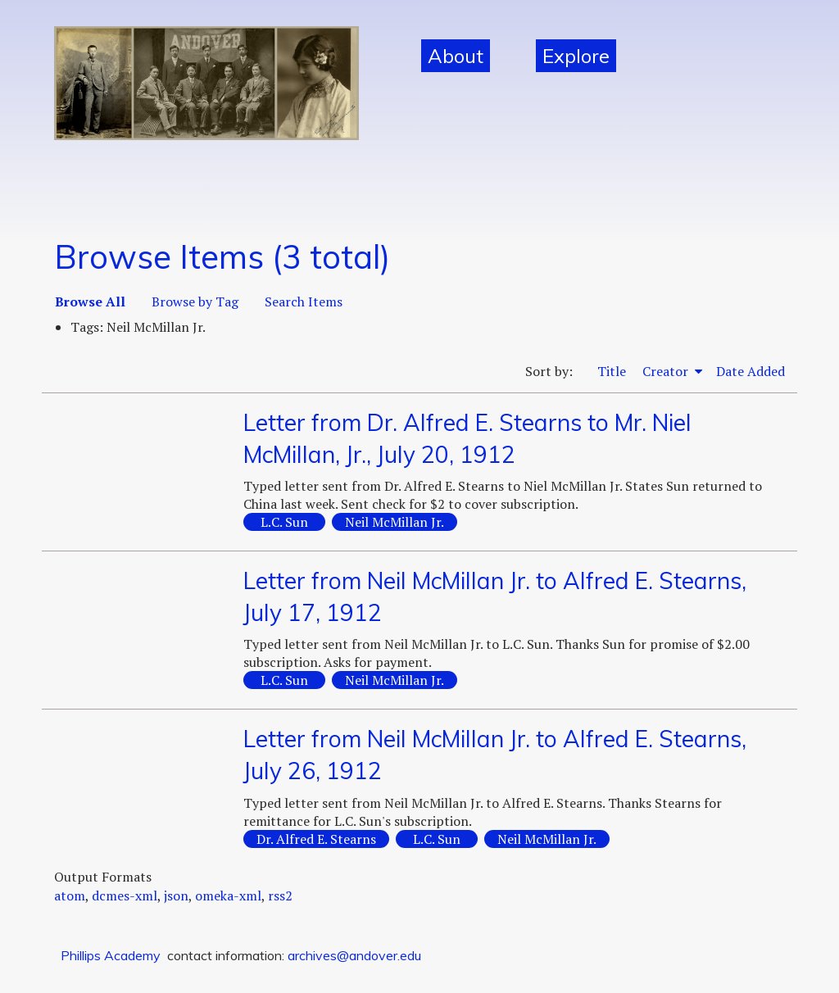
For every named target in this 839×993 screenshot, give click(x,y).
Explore (576, 55)
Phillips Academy (111, 955)
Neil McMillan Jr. (394, 522)
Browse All (90, 301)
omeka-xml (228, 895)
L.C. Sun (284, 522)
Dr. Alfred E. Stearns (316, 839)
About (455, 55)
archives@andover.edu (354, 955)
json (176, 895)
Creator (667, 371)
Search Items (303, 301)
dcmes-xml (124, 895)
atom (69, 895)
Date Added (750, 371)
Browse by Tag (195, 301)
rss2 (280, 895)
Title (611, 371)
